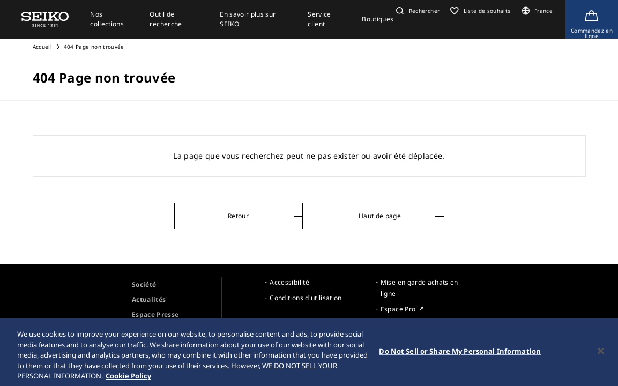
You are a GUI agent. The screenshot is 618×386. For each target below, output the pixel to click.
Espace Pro (398, 309)
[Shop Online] (591, 19)
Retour (238, 215)
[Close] (601, 355)
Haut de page (380, 215)
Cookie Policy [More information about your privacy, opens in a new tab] (128, 379)
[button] (416, 10)
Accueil (42, 46)
